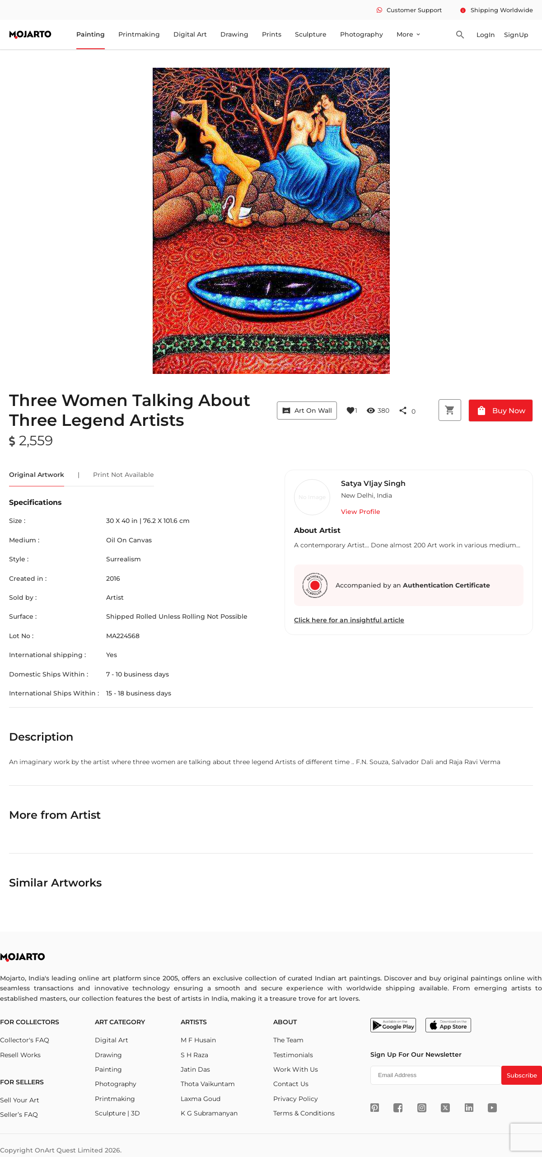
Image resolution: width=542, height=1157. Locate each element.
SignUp (516, 35)
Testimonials (293, 1055)
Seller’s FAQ (19, 1114)
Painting (90, 34)
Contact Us (290, 1084)
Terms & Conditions (304, 1113)
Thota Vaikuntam (208, 1084)
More (409, 34)
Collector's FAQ (24, 1040)
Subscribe (522, 1075)
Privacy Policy (295, 1099)
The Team (288, 1040)
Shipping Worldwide (496, 10)
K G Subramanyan (209, 1113)
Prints (271, 34)
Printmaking (139, 34)
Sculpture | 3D (117, 1113)
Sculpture (311, 34)
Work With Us (295, 1069)
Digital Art (190, 34)
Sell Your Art (19, 1100)
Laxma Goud (200, 1099)
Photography (361, 34)
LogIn (486, 35)
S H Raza (194, 1055)
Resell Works (20, 1055)
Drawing (234, 34)
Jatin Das (195, 1069)
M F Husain (198, 1040)
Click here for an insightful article (349, 620)
